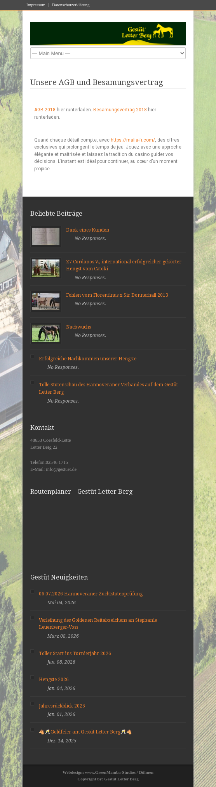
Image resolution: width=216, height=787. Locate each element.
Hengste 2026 (54, 679)
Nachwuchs (78, 327)
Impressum (35, 5)
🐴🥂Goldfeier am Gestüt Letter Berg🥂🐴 (85, 732)
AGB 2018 (45, 109)
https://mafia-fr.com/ (133, 140)
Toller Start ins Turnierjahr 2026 (75, 653)
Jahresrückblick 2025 (62, 706)
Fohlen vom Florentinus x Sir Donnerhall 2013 (117, 295)
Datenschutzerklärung (71, 5)
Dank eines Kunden (87, 230)
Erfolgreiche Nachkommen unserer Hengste (87, 359)
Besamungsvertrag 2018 (120, 109)
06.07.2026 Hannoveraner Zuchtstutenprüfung (91, 594)
